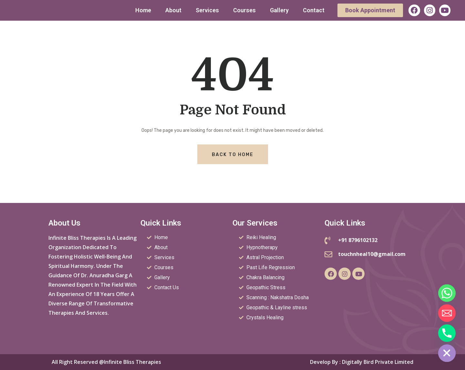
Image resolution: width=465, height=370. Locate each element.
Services (207, 10)
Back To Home (232, 154)
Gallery (279, 10)
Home (143, 10)
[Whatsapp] (447, 293)
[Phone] (447, 333)
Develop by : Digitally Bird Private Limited (361, 361)
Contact (314, 10)
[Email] (447, 313)
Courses (244, 10)
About (173, 10)
